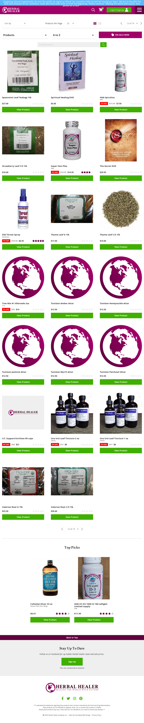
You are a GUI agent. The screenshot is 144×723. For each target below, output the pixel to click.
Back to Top (72, 637)
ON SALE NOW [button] (120, 35)
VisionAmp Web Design (82, 715)
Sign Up (72, 661)
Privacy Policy (96, 715)
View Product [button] (23, 111)
